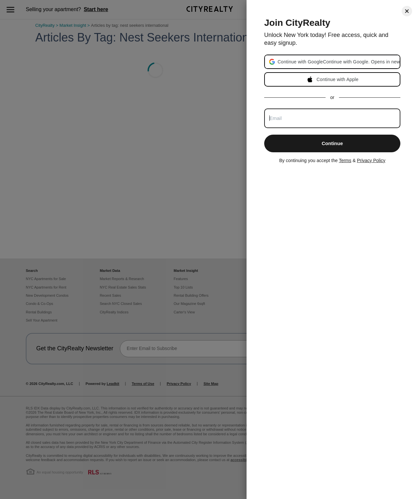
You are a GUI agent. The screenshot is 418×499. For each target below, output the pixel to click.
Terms (345, 160)
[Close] (407, 11)
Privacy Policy (371, 160)
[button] (338, 61)
